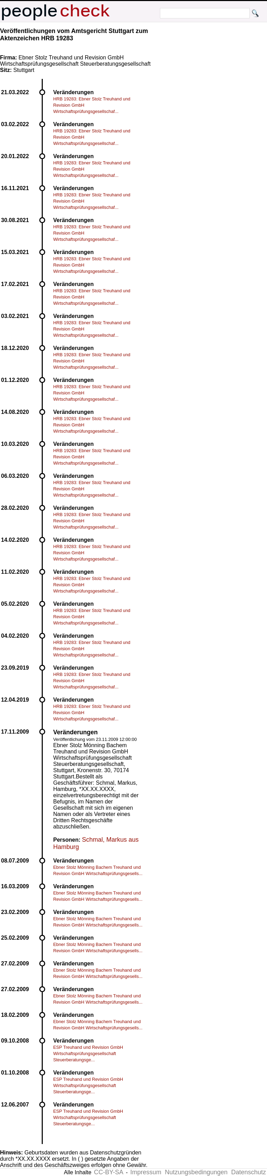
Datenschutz (248, 1172)
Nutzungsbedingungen (196, 1172)
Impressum (145, 1172)
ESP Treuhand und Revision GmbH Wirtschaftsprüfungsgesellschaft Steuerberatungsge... (88, 1053)
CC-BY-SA (108, 1172)
